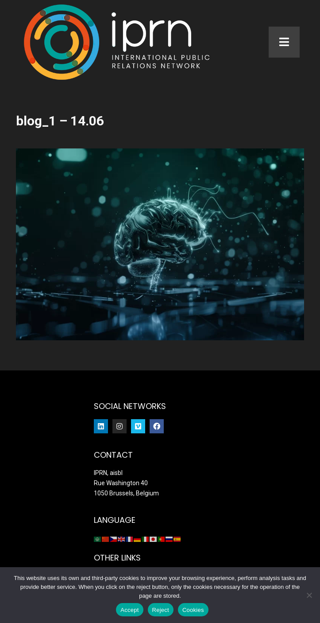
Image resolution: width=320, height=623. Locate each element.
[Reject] (309, 595)
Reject (160, 610)
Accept (129, 610)
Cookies (193, 610)
